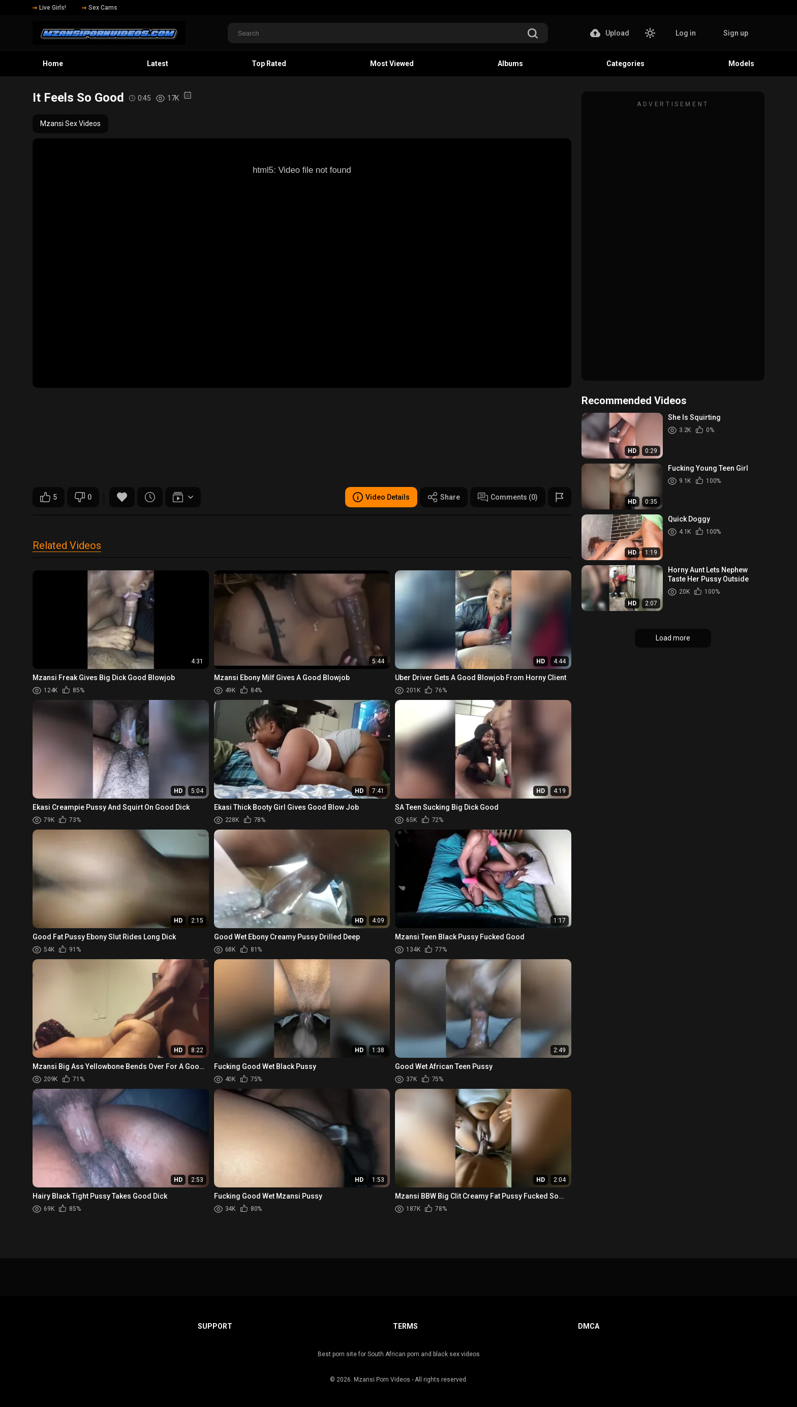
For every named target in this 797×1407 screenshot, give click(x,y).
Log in (686, 33)
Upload (609, 33)
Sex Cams (99, 7)
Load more (673, 638)
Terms (405, 1326)
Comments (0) (508, 497)
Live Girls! (49, 7)
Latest (157, 63)
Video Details (381, 497)
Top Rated (269, 63)
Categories (625, 63)
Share (443, 497)
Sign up (735, 33)
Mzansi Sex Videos (70, 123)
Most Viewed (392, 63)
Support (215, 1326)
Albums (510, 63)
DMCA (588, 1326)
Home (53, 63)
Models (741, 63)
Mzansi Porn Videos (382, 1379)
